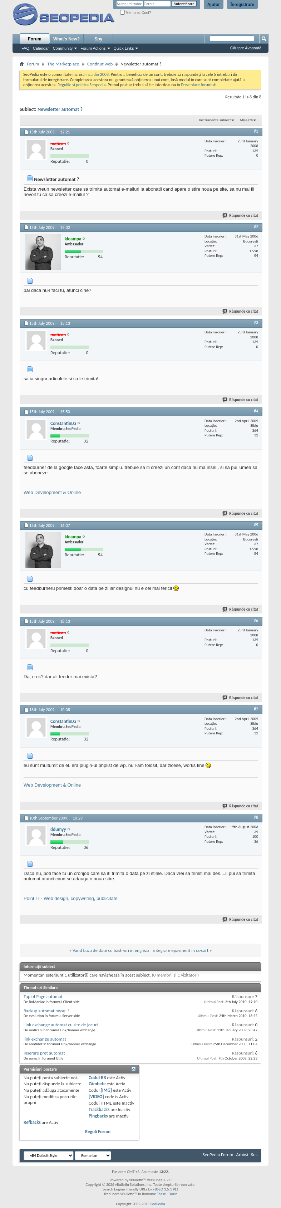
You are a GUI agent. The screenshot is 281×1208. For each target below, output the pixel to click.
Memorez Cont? (135, 13)
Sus (254, 1154)
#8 (256, 817)
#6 (256, 620)
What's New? (66, 38)
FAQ (25, 48)
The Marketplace (63, 64)
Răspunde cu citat (240, 215)
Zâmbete (97, 1083)
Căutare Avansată (245, 48)
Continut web (100, 64)
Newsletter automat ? (60, 109)
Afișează (246, 120)
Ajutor (213, 4)
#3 (256, 322)
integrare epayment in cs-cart (180, 950)
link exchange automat (45, 1039)
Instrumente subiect (215, 120)
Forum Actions (92, 48)
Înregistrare (242, 4)
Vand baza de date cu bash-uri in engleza (111, 950)
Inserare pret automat (44, 1053)
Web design (56, 898)
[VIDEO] (96, 1096)
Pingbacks (98, 1116)
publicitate (107, 898)
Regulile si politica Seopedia (82, 84)
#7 (256, 708)
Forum (34, 38)
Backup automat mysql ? (47, 1010)
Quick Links (124, 48)
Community (63, 48)
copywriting (82, 898)
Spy (98, 38)
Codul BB (97, 1077)
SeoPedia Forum (218, 1154)
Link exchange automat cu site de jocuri (61, 1024)
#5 (256, 524)
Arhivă (242, 1154)
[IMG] (106, 1090)
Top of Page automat (43, 996)
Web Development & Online (52, 492)
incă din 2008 (97, 74)
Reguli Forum (97, 1131)
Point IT (32, 898)
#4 (256, 411)
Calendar (41, 48)
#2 (256, 226)
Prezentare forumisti (199, 84)
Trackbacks (99, 1109)
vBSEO (158, 1189)
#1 (256, 131)
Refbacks (32, 1122)
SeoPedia (158, 1204)
